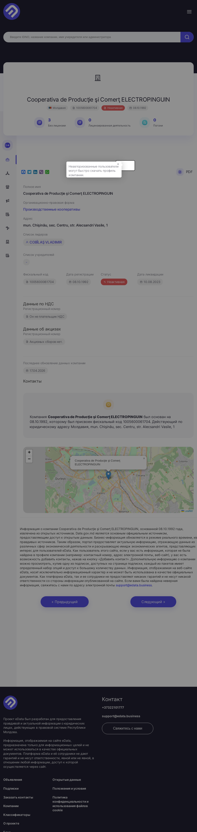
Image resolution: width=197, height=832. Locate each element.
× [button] (169, 169)
